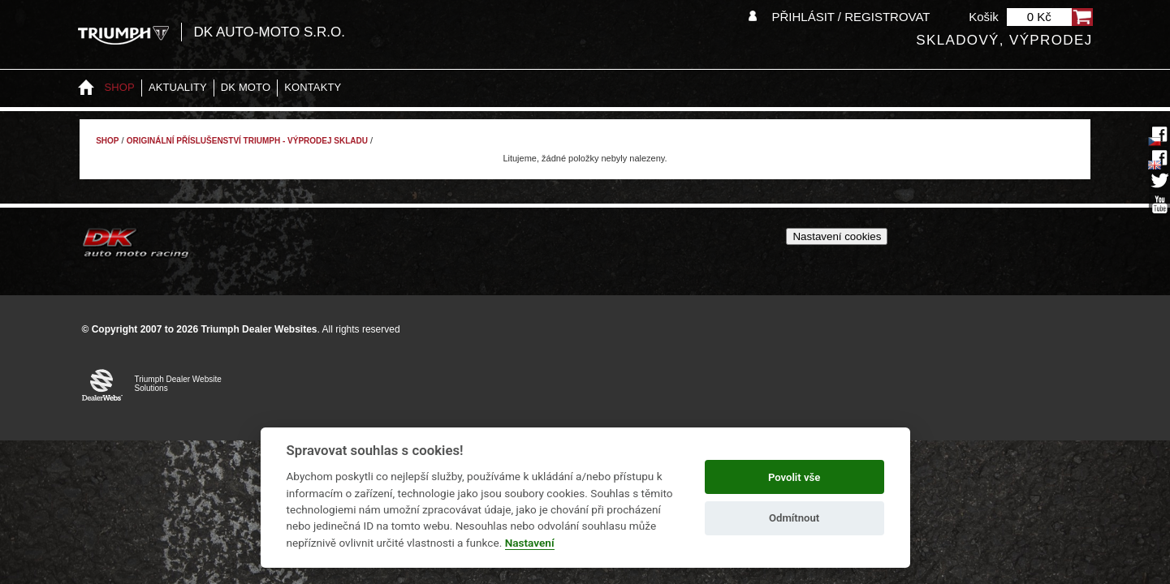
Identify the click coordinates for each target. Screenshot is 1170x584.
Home (86, 88)
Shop (120, 87)
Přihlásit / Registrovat (850, 17)
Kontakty (312, 87)
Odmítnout (794, 518)
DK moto (245, 87)
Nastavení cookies (836, 236)
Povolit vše (794, 477)
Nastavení (530, 542)
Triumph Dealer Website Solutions (178, 384)
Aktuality (178, 87)
